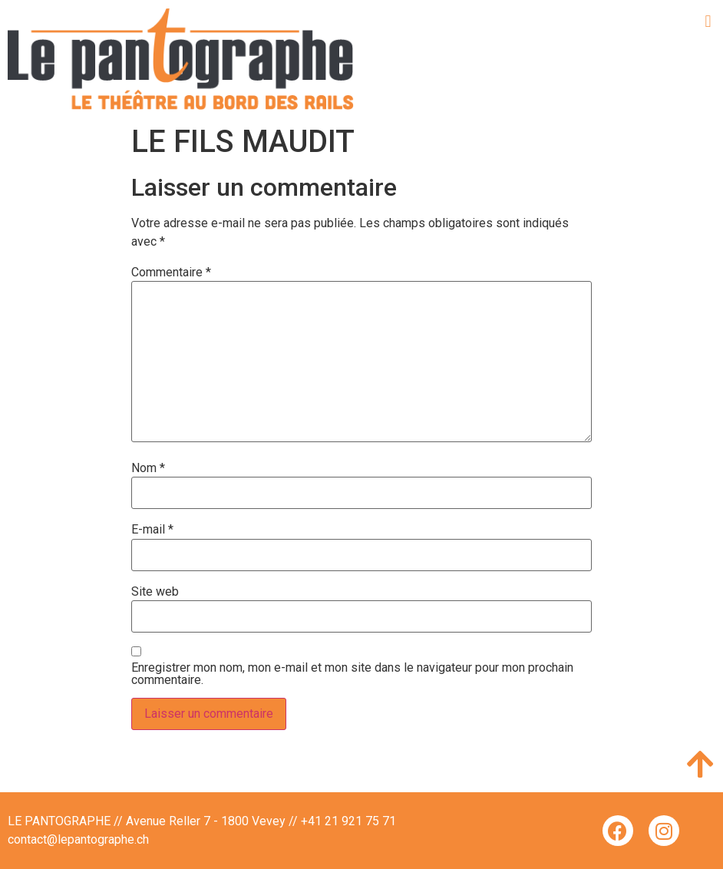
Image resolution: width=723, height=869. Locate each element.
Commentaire (171, 272)
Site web (155, 592)
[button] (708, 21)
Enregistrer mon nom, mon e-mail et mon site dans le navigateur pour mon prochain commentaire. (352, 674)
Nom (148, 468)
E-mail (152, 530)
